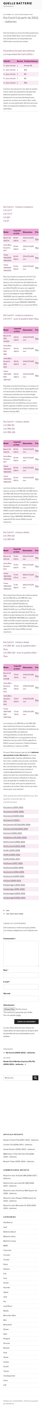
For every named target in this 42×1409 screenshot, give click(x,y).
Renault (6, 1348)
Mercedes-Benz (9, 1315)
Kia (8, 910)
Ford (5, 1278)
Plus (37, 239)
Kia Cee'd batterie (15, 914)
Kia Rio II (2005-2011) (11, 855)
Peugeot (6, 1339)
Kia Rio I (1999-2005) (11, 850)
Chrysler (6, 1255)
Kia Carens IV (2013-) (11, 820)
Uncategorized (9, 1376)
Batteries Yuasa (9, 1241)
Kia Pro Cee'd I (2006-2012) (14, 842)
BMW (5, 1246)
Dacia (5, 1264)
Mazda (6, 1311)
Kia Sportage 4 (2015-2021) (14, 885)
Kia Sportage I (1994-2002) (14, 889)
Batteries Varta (9, 1236)
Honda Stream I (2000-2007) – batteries (19, 1149)
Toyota (6, 1371)
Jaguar (6, 1292)
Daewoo (6, 1269)
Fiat (4, 1274)
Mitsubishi (7, 1325)
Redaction (28, 14)
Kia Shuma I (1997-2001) (13, 863)
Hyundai (6, 1287)
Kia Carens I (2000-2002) (13, 807)
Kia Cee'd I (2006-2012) (12, 833)
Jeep (5, 1297)
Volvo (5, 1380)
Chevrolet (7, 1250)
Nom (5, 970)
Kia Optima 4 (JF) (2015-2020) (15, 837)
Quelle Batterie (17, 3)
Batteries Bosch (9, 1232)
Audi (5, 1227)
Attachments (8, 1005)
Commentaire (9, 939)
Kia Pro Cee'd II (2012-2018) (14, 846)
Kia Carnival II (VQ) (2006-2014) (15, 829)
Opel (5, 1334)
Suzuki (6, 1366)
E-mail (6, 982)
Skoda (5, 1357)
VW (4, 1385)
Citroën (6, 1260)
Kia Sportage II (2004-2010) (14, 893)
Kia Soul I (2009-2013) (12, 881)
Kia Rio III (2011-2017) (11, 859)
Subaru (6, 1362)
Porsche (6, 1343)
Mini (5, 1320)
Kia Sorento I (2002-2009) (13, 872)
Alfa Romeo (8, 1222)
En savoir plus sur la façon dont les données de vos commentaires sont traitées (20, 1033)
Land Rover (7, 1306)
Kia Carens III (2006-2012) (13, 816)
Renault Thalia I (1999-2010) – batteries (18, 1161)
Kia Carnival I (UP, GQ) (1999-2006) (16, 825)
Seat (5, 1353)
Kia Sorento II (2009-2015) (13, 876)
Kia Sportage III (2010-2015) (14, 898)
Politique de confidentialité (12, 1401)
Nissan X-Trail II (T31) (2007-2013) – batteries (21, 1140)
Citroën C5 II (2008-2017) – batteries (17, 1145)
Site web (6, 994)
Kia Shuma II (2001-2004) (13, 868)
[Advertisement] (21, 135)
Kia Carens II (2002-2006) (13, 812)
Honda (6, 1283)
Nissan (6, 1329)
